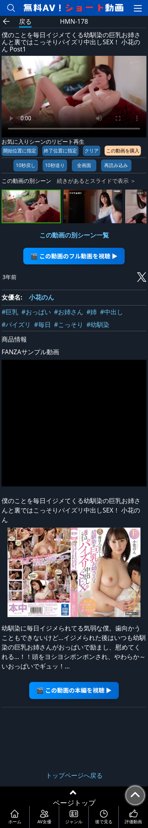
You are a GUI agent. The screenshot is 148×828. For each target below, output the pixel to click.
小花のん (41, 297)
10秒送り (55, 165)
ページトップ (74, 802)
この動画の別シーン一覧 (74, 235)
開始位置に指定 (19, 150)
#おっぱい (36, 312)
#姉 (91, 312)
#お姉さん (68, 312)
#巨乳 (10, 312)
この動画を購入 (122, 150)
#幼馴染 (97, 325)
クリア (91, 150)
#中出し (111, 312)
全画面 (84, 165)
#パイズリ (16, 325)
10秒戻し (26, 165)
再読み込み (116, 165)
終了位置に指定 (60, 150)
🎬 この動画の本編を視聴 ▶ (74, 690)
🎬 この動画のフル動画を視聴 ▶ (74, 256)
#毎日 (42, 325)
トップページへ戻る (74, 775)
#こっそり (68, 325)
